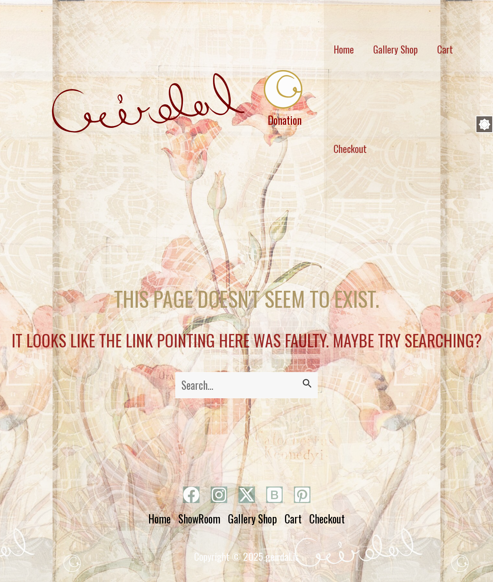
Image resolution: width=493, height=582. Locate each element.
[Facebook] (191, 494)
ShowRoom (199, 519)
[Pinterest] (302, 494)
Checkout (350, 148)
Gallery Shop (252, 519)
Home (159, 519)
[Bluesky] (274, 494)
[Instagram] (219, 494)
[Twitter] (246, 494)
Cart (293, 519)
